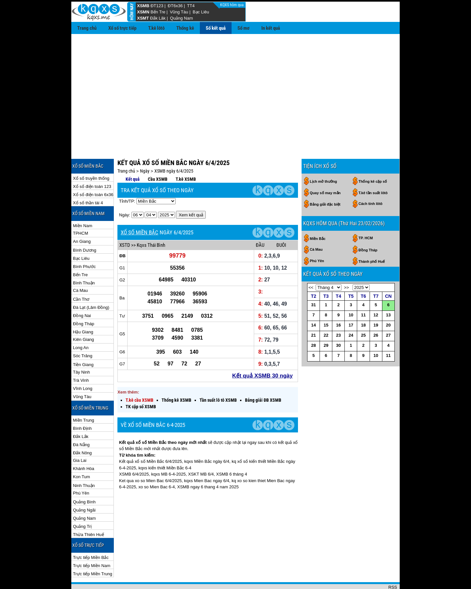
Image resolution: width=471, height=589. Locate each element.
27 (388, 313)
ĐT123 (156, 5)
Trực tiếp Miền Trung (92, 552)
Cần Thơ (81, 278)
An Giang (82, 220)
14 (313, 303)
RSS (392, 566)
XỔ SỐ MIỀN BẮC (139, 211)
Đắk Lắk (80, 415)
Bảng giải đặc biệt (325, 183)
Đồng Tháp (83, 302)
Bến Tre (157, 11)
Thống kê (185, 28)
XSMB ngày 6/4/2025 (173, 149)
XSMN (143, 11)
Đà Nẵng (81, 423)
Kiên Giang (83, 318)
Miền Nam (82, 204)
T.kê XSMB (186, 157)
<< (310, 266)
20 (388, 303)
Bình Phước (84, 245)
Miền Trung (83, 398)
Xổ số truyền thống (91, 157)
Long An (81, 326)
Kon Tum (81, 455)
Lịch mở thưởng (323, 160)
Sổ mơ (243, 28)
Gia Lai (79, 439)
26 (376, 313)
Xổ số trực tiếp (122, 28)
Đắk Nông (82, 431)
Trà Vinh (81, 359)
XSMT (143, 18)
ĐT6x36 (175, 5)
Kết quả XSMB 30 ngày (262, 354)
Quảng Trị (82, 505)
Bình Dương (84, 229)
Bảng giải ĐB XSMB (263, 378)
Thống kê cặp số (372, 160)
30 (338, 324)
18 (363, 303)
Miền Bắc (317, 217)
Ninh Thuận (84, 464)
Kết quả (133, 157)
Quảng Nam (181, 18)
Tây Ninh (81, 350)
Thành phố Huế (371, 240)
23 (338, 313)
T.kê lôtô (156, 28)
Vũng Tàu (179, 11)
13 (388, 293)
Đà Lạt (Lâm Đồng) (91, 286)
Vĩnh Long (82, 367)
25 (363, 313)
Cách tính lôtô (370, 182)
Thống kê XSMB (176, 378)
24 (351, 313)
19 (376, 303)
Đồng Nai (82, 294)
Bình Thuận (84, 261)
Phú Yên (81, 471)
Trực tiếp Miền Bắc (91, 536)
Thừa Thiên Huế (88, 513)
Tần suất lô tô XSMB (218, 378)
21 (313, 313)
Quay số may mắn (325, 172)
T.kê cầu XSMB (139, 378)
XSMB (143, 5)
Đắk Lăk (158, 18)
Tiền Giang (83, 343)
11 (363, 293)
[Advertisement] (235, 83)
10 (351, 293)
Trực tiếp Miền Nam (91, 544)
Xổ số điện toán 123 (92, 165)
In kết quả (270, 28)
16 (338, 303)
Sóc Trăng (82, 334)
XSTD (124, 224)
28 (313, 324)
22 (325, 313)
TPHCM (80, 212)
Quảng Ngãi (84, 488)
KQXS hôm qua (232, 5)
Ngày (144, 149)
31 (313, 283)
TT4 (191, 5)
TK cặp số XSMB (141, 385)
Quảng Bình (84, 480)
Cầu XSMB (157, 157)
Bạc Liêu (201, 11)
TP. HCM (365, 217)
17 (351, 303)
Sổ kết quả (216, 28)
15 (325, 303)
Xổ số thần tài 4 (88, 181)
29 (325, 324)
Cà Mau (80, 269)
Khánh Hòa (83, 447)
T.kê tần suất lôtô (373, 172)
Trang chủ (86, 28)
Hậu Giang (83, 310)
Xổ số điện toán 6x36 (93, 173)
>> (346, 266)
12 (376, 293)
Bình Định (82, 407)
